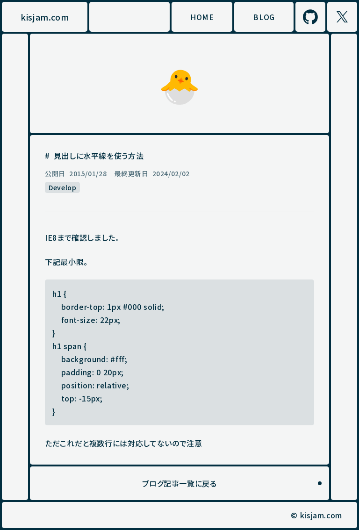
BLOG (264, 16)
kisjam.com (45, 17)
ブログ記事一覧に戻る (179, 483)
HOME (202, 16)
